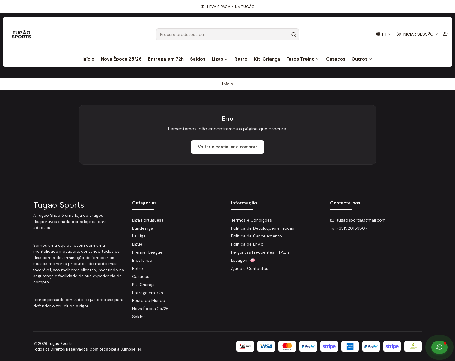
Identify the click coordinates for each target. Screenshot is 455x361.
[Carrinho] (445, 34)
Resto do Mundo (148, 300)
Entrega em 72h (166, 59)
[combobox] (227, 34)
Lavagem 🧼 (243, 260)
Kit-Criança (267, 59)
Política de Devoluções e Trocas (262, 228)
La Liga (139, 236)
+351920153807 (348, 228)
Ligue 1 (138, 244)
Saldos (197, 59)
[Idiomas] (383, 34)
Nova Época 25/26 (121, 59)
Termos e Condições (251, 220)
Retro (241, 59)
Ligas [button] (220, 59)
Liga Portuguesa (148, 220)
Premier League (147, 252)
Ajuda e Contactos (249, 268)
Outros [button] (362, 59)
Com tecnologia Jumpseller (115, 349)
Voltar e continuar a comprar (227, 146)
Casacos (335, 59)
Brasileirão (142, 260)
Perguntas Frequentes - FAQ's (260, 252)
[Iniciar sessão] (417, 34)
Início (88, 59)
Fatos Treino (303, 59)
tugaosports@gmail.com (358, 220)
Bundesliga (142, 228)
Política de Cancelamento (256, 236)
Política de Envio (247, 244)
